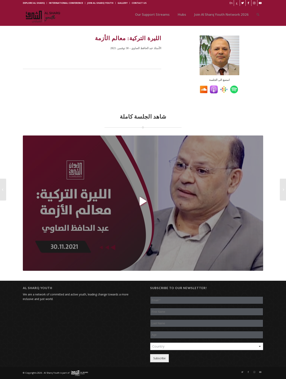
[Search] (258, 14)
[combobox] (206, 346)
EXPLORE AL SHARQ (34, 2)
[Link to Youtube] (260, 3)
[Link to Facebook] (248, 3)
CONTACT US (139, 2)
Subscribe (159, 358)
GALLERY (123, 2)
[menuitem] (230, 3)
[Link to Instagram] (254, 3)
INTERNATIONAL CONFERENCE (66, 2)
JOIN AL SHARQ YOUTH (100, 2)
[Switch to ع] (236, 3)
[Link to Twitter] (242, 3)
